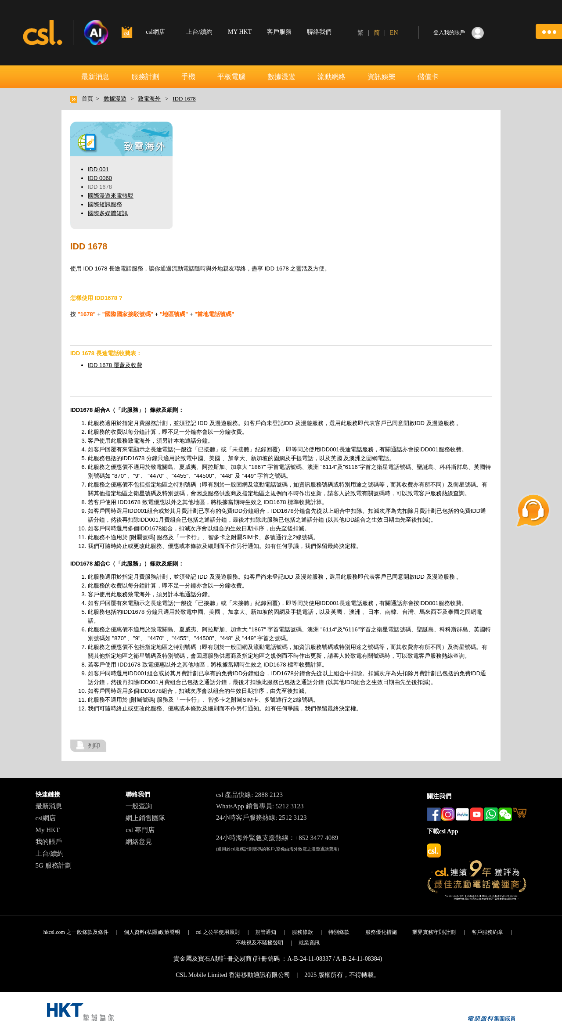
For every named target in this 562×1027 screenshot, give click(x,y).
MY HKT (240, 32)
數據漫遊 (281, 76)
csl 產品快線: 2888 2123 (249, 794)
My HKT (48, 829)
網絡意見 (139, 841)
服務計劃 (145, 76)
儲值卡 (428, 76)
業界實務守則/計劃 (434, 932)
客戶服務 (279, 32)
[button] (549, 31)
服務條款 (302, 932)
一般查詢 (139, 806)
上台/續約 (199, 32)
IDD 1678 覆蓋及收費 (115, 365)
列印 (94, 745)
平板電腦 (231, 76)
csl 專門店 (140, 829)
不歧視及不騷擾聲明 (259, 943)
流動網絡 (331, 76)
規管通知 (265, 932)
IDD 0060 (100, 178)
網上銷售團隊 (145, 818)
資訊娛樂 (381, 76)
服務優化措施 (381, 932)
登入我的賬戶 (449, 32)
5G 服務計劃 (54, 865)
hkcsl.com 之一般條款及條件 (75, 932)
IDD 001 (98, 169)
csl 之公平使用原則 (218, 932)
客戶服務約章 (487, 932)
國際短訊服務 (105, 204)
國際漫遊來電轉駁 (110, 195)
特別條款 (338, 932)
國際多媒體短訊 (108, 213)
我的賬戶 (49, 841)
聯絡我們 (319, 32)
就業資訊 (309, 943)
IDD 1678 (184, 98)
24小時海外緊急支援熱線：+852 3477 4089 (277, 837)
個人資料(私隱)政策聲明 (152, 932)
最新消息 (95, 76)
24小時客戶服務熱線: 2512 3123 (261, 817)
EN (394, 32)
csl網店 (46, 818)
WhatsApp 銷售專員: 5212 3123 (260, 806)
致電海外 (149, 98)
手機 (188, 76)
